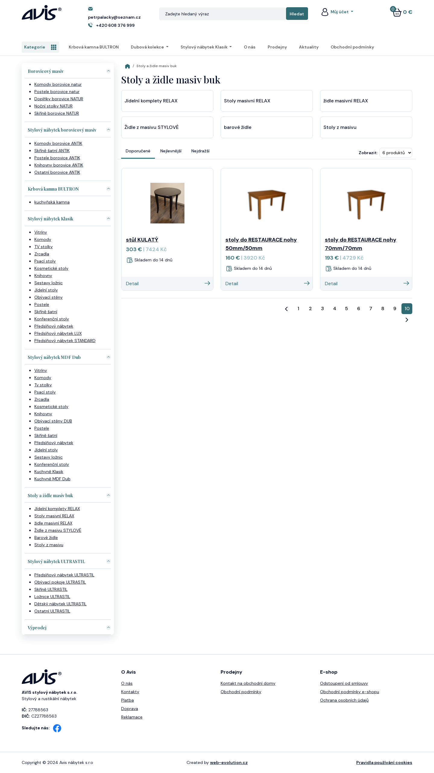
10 (407, 308)
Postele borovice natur (57, 91)
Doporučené (138, 151)
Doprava (129, 708)
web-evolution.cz (229, 762)
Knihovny (43, 275)
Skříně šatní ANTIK (52, 150)
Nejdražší (200, 151)
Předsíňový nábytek (53, 326)
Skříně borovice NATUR (56, 113)
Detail (168, 283)
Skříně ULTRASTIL (51, 589)
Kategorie (40, 47)
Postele (41, 304)
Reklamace (132, 717)
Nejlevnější (170, 151)
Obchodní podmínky (352, 47)
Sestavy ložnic (48, 282)
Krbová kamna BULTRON (94, 47)
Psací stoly (45, 261)
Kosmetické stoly (51, 268)
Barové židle (46, 537)
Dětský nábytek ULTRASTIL (60, 603)
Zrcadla (41, 254)
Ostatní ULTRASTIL (52, 611)
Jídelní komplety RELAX (57, 508)
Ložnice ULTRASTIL (52, 596)
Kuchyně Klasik (48, 471)
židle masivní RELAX (53, 523)
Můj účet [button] (335, 11)
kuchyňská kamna (52, 202)
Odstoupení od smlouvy (344, 683)
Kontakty (130, 691)
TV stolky (43, 246)
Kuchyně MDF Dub (52, 479)
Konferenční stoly (51, 319)
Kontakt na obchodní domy (248, 683)
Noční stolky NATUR (53, 106)
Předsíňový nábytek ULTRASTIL (64, 575)
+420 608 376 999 (115, 25)
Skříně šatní (45, 311)
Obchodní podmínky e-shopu (349, 691)
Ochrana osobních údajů (344, 700)
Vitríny (40, 232)
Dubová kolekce (148, 47)
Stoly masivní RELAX (54, 516)
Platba (127, 700)
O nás (250, 47)
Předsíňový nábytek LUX (58, 333)
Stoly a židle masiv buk (50, 495)
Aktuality (309, 47)
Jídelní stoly (46, 290)
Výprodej (37, 628)
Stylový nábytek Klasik (204, 47)
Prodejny (277, 47)
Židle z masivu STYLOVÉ (57, 530)
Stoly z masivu (48, 544)
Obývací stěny (48, 297)
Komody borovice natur (58, 84)
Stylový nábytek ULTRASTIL (56, 561)
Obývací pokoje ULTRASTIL (60, 582)
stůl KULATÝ (142, 239)
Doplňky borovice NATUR (58, 98)
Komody (42, 239)
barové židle (237, 127)
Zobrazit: (368, 152)
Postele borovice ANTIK (57, 158)
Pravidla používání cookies (384, 762)
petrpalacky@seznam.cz (114, 17)
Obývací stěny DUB (53, 421)
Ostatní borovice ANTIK (57, 172)
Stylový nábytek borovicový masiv (62, 130)
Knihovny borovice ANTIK (58, 165)
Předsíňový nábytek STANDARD (65, 340)
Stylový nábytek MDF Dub (54, 357)
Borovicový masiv (46, 71)
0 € (402, 12)
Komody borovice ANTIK (58, 143)
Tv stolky (43, 385)
